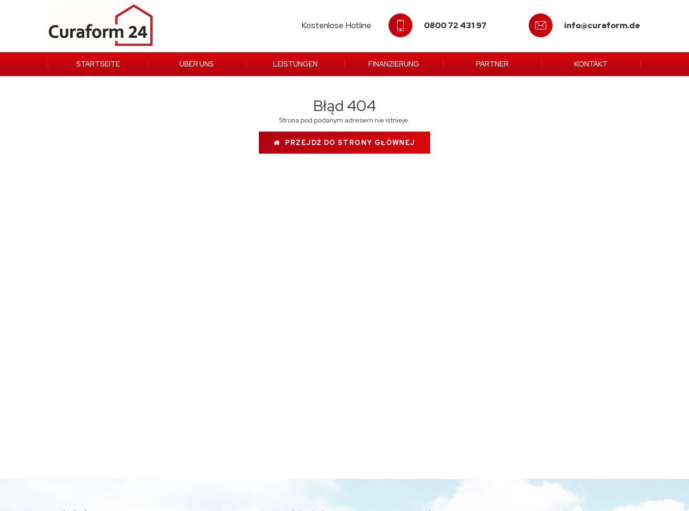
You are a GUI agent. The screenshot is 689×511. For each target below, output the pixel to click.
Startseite (98, 64)
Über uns (196, 64)
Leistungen (295, 64)
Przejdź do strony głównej (344, 142)
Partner (492, 64)
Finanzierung (393, 64)
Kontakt (591, 64)
